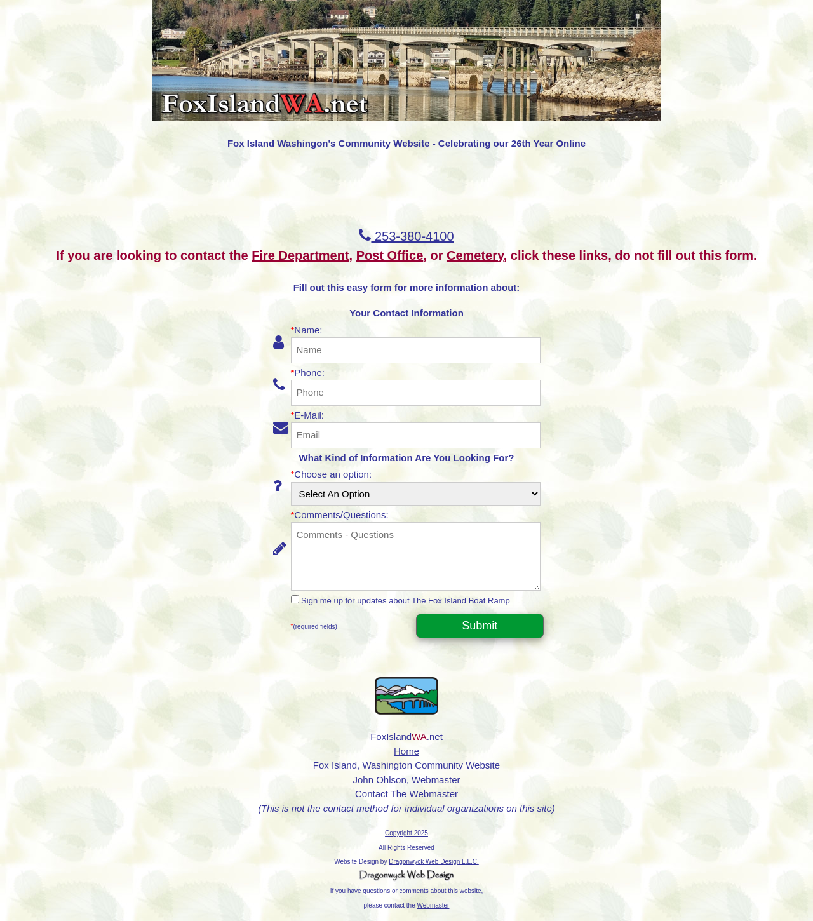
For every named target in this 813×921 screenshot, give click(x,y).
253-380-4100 (406, 236)
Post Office (390, 255)
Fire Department (300, 255)
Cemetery (475, 255)
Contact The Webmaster (406, 793)
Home (406, 751)
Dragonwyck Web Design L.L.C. (434, 861)
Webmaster (433, 905)
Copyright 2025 (406, 833)
